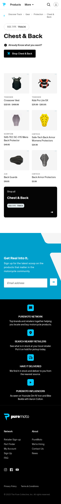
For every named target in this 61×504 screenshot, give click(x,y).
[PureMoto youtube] (18, 469)
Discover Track (15, 14)
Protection (38, 14)
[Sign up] (53, 282)
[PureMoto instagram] (7, 469)
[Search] (48, 4)
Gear (28, 14)
